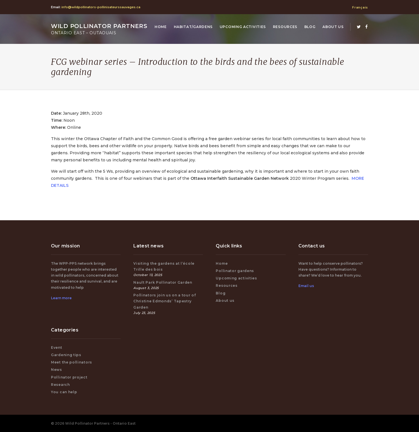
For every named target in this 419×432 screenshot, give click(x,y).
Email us (306, 286)
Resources (285, 27)
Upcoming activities (243, 27)
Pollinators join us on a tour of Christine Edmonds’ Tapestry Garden (164, 301)
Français (360, 7)
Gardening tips (66, 355)
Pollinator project (69, 377)
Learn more (61, 298)
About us (333, 27)
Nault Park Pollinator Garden (162, 282)
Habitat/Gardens (193, 27)
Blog (310, 27)
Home (161, 27)
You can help (64, 392)
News (56, 369)
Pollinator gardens (235, 271)
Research (60, 384)
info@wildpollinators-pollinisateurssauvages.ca (100, 7)
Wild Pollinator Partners (99, 29)
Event (56, 347)
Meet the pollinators (71, 362)
